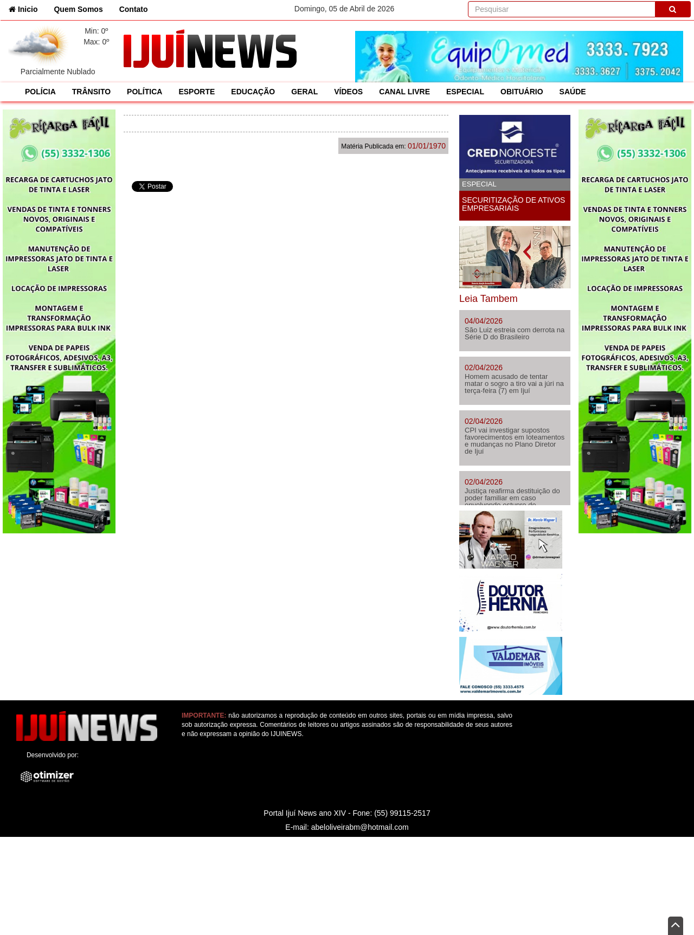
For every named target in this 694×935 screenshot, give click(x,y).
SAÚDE (573, 91)
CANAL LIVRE (404, 91)
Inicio (27, 8)
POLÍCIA (40, 91)
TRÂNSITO (91, 91)
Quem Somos (78, 9)
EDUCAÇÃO (253, 91)
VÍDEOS (348, 91)
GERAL (304, 91)
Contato (133, 9)
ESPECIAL (465, 91)
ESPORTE (196, 91)
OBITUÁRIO (521, 91)
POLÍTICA (144, 91)
